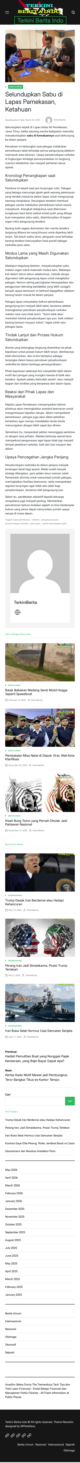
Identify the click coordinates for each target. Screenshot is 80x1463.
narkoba (35, 520)
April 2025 (11, 1271)
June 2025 (11, 1255)
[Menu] (7, 12)
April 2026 (11, 1177)
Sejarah (9, 1352)
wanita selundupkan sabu (54, 523)
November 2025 (14, 1216)
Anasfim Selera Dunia (18, 1384)
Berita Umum (16, 87)
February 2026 (14, 1193)
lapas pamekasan (21, 520)
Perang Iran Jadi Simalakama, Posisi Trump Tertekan (37, 1127)
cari (70, 1101)
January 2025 (13, 1294)
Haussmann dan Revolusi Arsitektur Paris (30, 1151)
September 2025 (15, 1232)
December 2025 (14, 1208)
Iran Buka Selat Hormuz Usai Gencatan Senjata (38, 1031)
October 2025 (13, 1224)
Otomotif (10, 1344)
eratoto (9, 1369)
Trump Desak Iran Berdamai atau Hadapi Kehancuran (37, 1120)
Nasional (10, 1329)
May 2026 (11, 1169)
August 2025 (13, 1240)
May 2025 (11, 1263)
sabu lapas (35, 523)
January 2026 (13, 1201)
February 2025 (14, 1287)
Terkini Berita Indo (40, 20)
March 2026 (12, 1185)
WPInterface (27, 1426)
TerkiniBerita (55, 120)
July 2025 (11, 1248)
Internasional (15, 895)
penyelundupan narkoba (16, 523)
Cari (7, 1094)
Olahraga (10, 1336)
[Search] (73, 12)
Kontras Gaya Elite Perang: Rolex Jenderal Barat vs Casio (40, 1143)
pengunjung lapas (49, 520)
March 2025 (12, 1279)
